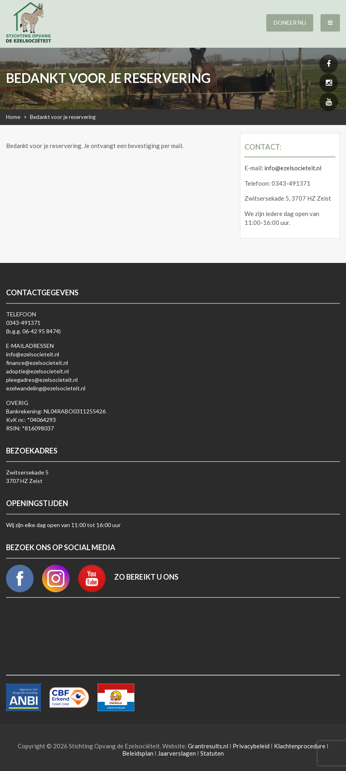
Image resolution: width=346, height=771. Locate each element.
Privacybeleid (251, 746)
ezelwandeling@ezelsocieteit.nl (45, 388)
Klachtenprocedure (299, 746)
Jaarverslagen (177, 753)
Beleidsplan (137, 753)
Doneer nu (290, 22)
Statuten (212, 753)
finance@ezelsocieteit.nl (37, 362)
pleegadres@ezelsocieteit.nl (42, 379)
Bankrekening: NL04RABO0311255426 (56, 411)
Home (13, 117)
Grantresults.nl (208, 746)
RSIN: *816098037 (30, 428)
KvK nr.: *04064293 (31, 419)
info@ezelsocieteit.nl (292, 168)
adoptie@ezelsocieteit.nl (37, 371)
